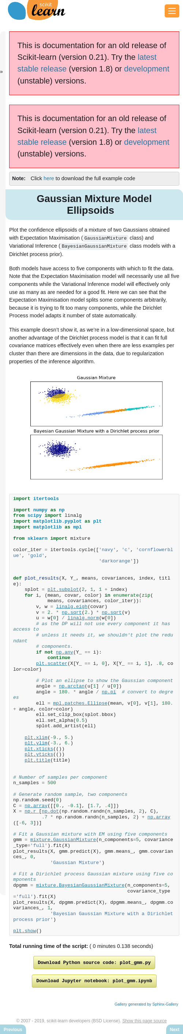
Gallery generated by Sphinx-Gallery (146, 1005)
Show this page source (144, 1022)
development (146, 68)
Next (174, 1029)
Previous (13, 1029)
